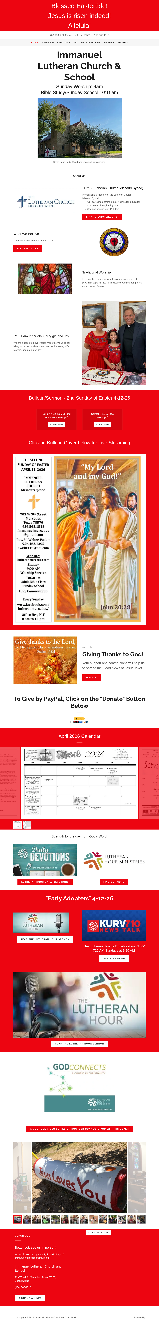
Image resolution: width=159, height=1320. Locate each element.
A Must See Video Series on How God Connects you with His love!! (79, 1129)
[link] (79, 79)
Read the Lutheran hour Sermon (45, 939)
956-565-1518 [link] (101, 35)
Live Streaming (114, 958)
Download (56, 425)
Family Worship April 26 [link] (59, 42)
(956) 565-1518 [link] (23, 1287)
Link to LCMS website (102, 217)
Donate (91, 678)
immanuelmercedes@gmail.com (32, 1257)
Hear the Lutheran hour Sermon (79, 1044)
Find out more (27, 248)
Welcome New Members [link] (98, 42)
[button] (123, 42)
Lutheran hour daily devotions (45, 882)
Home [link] (34, 42)
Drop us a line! (30, 1298)
